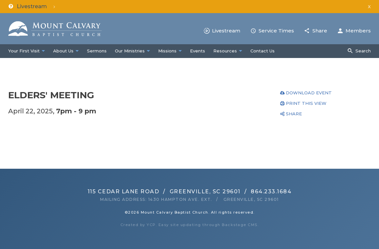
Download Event (309, 92)
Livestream (226, 31)
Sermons (97, 50)
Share (319, 31)
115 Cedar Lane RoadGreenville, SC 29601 (164, 191)
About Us (63, 50)
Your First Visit (24, 50)
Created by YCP (138, 224)
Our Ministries (130, 50)
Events (197, 50)
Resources (225, 50)
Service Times (276, 31)
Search (363, 50)
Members (358, 31)
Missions (167, 50)
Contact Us (262, 50)
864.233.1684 (271, 191)
